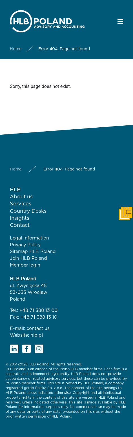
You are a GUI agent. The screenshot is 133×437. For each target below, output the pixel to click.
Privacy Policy (25, 245)
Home (15, 49)
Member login (25, 265)
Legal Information (29, 238)
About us (21, 196)
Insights (19, 218)
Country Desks (28, 211)
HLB (15, 189)
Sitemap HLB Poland (33, 251)
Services (20, 204)
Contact (20, 225)
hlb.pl (36, 335)
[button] (120, 21)
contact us (38, 328)
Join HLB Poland (28, 258)
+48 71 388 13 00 (38, 310)
